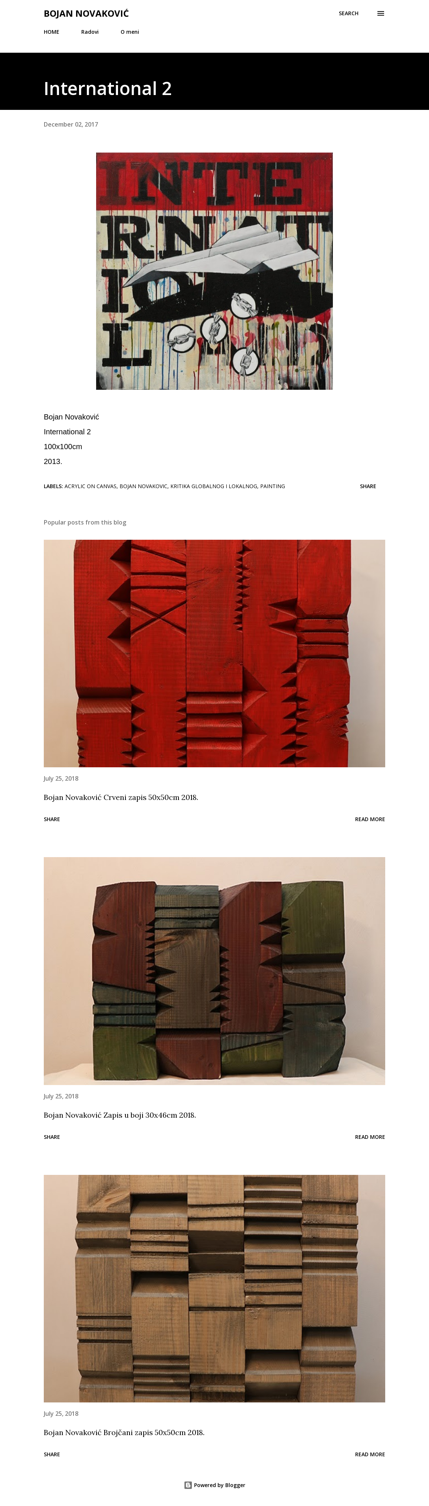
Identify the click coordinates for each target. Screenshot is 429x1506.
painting (272, 486)
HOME (51, 31)
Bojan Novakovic (143, 486)
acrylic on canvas (91, 486)
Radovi (90, 31)
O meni (130, 31)
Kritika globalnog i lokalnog (213, 486)
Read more (370, 819)
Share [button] (368, 486)
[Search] (348, 13)
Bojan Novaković (86, 13)
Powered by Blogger (214, 1485)
